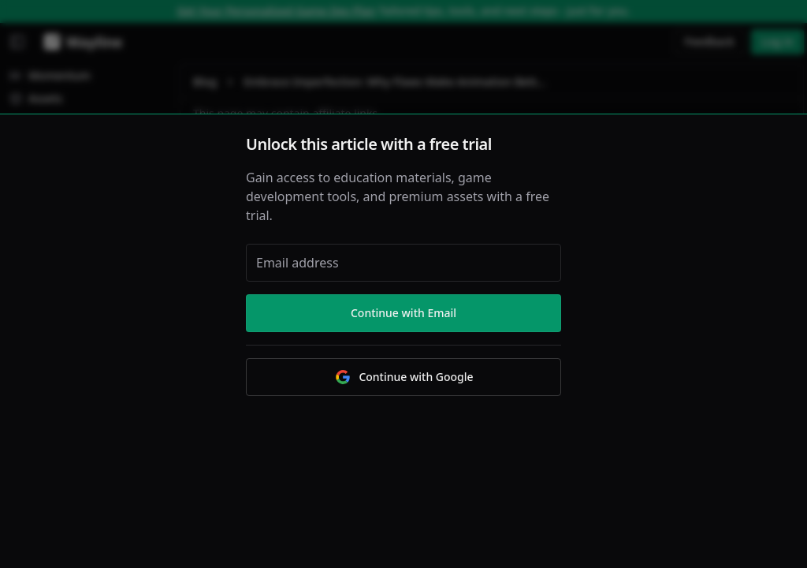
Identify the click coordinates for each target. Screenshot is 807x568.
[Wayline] (80, 42)
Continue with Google (403, 377)
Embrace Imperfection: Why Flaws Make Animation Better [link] (395, 81)
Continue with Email (403, 312)
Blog (205, 81)
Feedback (710, 41)
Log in (777, 41)
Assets (35, 98)
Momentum (50, 75)
